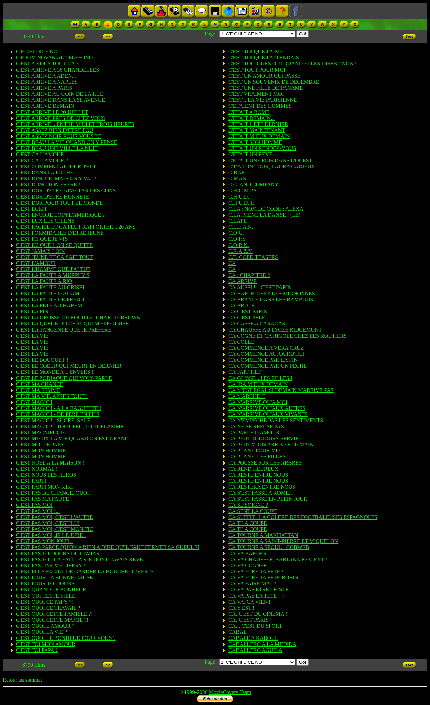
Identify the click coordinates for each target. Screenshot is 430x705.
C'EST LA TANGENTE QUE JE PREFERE (63, 330)
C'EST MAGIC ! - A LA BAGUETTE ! (58, 408)
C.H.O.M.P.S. (243, 190)
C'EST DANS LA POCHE (44, 172)
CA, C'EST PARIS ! (250, 620)
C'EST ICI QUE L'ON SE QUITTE (54, 245)
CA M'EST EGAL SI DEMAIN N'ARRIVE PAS (281, 390)
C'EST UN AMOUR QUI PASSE (264, 76)
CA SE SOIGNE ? (248, 505)
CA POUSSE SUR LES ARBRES (265, 463)
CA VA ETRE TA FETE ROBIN (263, 577)
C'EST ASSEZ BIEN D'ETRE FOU (54, 130)
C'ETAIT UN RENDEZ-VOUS (262, 148)
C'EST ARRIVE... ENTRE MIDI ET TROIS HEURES (75, 124)
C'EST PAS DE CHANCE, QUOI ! (54, 493)
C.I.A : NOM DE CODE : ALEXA (265, 209)
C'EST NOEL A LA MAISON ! (50, 463)
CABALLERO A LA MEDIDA (262, 644)
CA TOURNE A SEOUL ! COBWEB (268, 547)
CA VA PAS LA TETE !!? (256, 596)
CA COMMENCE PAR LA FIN (263, 360)
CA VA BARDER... (249, 553)
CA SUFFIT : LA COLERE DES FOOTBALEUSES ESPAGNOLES (302, 517)
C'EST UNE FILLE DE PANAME (265, 88)
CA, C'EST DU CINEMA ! (257, 614)
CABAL (237, 632)
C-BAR (236, 172)
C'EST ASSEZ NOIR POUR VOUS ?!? (58, 136)
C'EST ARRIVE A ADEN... (46, 76)
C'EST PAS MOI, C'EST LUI (48, 523)
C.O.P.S (236, 239)
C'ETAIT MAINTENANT (256, 130)
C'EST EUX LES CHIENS (45, 221)
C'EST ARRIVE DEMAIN (45, 106)
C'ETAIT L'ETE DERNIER (258, 124)
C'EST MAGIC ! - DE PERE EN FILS (57, 414)
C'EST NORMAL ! (37, 469)
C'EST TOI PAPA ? (37, 650)
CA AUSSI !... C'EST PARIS (259, 287)
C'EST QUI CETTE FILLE (45, 596)
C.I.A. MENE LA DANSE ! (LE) (264, 215)
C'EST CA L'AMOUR (40, 154)
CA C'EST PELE (246, 317)
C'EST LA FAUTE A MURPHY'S (53, 275)
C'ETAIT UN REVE (250, 154)
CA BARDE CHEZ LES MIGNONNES (271, 293)
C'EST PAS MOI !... (38, 511)
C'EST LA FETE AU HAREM (49, 305)
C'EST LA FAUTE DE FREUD (50, 299)
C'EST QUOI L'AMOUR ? (45, 626)
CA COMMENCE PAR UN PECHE (267, 366)
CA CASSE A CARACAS (256, 323)
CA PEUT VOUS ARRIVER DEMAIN (271, 444)
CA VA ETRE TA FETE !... (258, 571)
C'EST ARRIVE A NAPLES (47, 82)
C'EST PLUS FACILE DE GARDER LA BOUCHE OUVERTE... (87, 571)
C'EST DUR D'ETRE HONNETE (52, 197)
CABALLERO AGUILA (255, 650)
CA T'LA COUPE (247, 523)
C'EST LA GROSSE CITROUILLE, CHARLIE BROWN (78, 317)
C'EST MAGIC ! (34, 402)
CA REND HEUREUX (253, 469)
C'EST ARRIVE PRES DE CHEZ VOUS (60, 118)
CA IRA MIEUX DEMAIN (258, 384)
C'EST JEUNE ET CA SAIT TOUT (54, 257)
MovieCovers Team (230, 692)
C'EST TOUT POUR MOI (256, 70)
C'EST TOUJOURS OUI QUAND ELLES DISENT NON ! (292, 64)
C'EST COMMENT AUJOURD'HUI (55, 166)
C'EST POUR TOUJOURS (45, 583)
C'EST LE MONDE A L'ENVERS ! (54, 372)
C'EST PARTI (31, 481)
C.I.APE (237, 221)
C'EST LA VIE (32, 336)
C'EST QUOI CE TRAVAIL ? (48, 608)
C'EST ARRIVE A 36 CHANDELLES (57, 70)
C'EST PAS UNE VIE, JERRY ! (50, 565)
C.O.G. (236, 233)
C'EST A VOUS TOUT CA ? (47, 64)
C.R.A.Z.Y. (240, 251)
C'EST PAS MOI (34, 505)
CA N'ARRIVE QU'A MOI (257, 402)
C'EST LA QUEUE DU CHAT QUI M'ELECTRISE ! (74, 323)
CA (232, 263)
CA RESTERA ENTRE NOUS (261, 487)
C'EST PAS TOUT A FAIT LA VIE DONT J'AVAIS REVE (79, 559)
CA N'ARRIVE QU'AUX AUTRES (266, 408)
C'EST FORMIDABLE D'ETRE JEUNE (60, 233)
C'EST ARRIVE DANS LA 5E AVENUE (60, 100)
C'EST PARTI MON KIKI (44, 487)
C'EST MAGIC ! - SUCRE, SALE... (55, 420)
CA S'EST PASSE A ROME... (260, 493)
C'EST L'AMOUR (36, 263)
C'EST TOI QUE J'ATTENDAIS (263, 57)
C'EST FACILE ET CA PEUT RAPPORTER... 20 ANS (75, 227)
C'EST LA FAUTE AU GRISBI (50, 287)
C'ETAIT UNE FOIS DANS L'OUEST (270, 160)
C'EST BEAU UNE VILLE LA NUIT (57, 148)
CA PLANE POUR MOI (255, 450)
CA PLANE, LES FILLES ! (258, 456)
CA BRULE (241, 305)
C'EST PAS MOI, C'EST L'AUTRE (54, 517)
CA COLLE (241, 342)
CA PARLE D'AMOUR (254, 432)
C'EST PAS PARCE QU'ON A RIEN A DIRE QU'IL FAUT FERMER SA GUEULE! (107, 547)
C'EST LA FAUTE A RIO (44, 281)
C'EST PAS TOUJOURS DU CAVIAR (58, 553)
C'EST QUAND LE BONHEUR (51, 589)
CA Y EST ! (241, 608)
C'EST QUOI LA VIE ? (41, 632)
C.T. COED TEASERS (253, 257)
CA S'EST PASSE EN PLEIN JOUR (267, 499)
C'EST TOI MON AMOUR (45, 644)
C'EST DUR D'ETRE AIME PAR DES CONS (66, 190)
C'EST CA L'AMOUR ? (42, 160)
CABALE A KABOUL (253, 638)
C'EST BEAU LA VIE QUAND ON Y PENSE (66, 142)
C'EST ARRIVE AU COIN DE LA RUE (59, 94)
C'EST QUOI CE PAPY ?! (44, 602)
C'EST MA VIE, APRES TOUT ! (52, 396)
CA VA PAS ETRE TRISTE (258, 589)
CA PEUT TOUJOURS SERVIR (263, 438)
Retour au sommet (22, 680)
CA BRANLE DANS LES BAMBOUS (270, 299)
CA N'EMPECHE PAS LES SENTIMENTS (275, 420)
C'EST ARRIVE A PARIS (44, 88)
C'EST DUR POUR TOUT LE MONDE (59, 203)
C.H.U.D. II (241, 203)
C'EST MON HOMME (41, 450)
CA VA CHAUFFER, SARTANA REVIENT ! (278, 559)
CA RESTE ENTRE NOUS (258, 475)
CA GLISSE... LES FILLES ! (260, 378)
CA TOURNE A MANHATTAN (263, 535)
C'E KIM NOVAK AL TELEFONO (54, 57)
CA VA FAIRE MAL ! (252, 583)
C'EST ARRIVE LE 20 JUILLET (52, 112)
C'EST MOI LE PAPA (40, 444)
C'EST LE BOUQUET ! (42, 360)
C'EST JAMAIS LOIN (40, 251)
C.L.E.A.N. (240, 227)
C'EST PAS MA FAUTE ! (44, 499)
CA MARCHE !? (246, 396)
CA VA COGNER (247, 565)
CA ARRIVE (242, 281)
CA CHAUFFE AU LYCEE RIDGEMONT (275, 330)
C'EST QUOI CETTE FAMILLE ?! (54, 614)
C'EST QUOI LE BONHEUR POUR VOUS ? (66, 638)
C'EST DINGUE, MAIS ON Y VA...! (56, 178)
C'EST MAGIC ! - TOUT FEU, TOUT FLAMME (70, 426)
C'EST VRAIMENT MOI (256, 94)
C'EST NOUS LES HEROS (46, 475)
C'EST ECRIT (31, 209)
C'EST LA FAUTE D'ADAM (47, 293)
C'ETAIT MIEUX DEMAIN (259, 136)
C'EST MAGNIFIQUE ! (42, 432)
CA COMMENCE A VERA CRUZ (266, 348)
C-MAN (237, 178)
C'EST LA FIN (32, 311)
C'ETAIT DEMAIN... (251, 118)
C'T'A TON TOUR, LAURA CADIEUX (271, 166)
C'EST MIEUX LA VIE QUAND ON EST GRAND (72, 438)
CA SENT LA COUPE (252, 511)
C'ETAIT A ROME (248, 112)
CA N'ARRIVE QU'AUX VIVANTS (268, 414)
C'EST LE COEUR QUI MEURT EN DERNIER (68, 366)
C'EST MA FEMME (38, 390)
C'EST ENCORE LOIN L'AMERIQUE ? (60, 215)
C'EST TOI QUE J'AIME (255, 51)
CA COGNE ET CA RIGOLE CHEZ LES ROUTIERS (287, 336)
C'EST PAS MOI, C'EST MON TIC (54, 529)
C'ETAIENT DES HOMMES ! (261, 106)
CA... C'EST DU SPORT (255, 626)
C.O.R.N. (238, 245)
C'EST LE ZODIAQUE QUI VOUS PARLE (64, 378)
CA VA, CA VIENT (249, 602)
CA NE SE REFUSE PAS (256, 426)
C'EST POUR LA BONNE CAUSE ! (56, 577)
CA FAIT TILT (244, 372)
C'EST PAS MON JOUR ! (44, 541)
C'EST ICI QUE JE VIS (42, 239)
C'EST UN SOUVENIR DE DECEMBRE (273, 82)
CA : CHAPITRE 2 (249, 275)
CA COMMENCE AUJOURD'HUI (266, 354)
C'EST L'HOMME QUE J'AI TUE (53, 269)
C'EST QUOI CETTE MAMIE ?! (52, 620)
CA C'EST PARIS (247, 311)
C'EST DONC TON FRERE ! (48, 184)
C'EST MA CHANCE (39, 384)
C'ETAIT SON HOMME (255, 142)
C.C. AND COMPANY (253, 184)
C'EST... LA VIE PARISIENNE (262, 100)
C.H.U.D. (238, 197)
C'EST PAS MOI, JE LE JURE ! (51, 535)
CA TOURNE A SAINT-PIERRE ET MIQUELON (283, 541)
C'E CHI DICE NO (36, 51)
